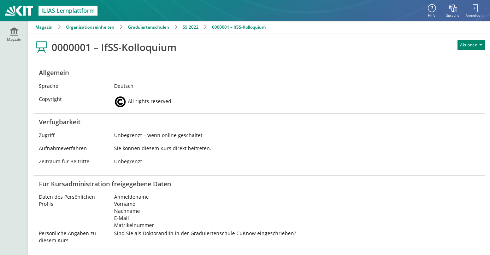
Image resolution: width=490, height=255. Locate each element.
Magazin (44, 27)
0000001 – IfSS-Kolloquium (239, 27)
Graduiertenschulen (148, 27)
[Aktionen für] (471, 45)
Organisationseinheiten (90, 27)
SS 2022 (191, 27)
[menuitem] (453, 10)
